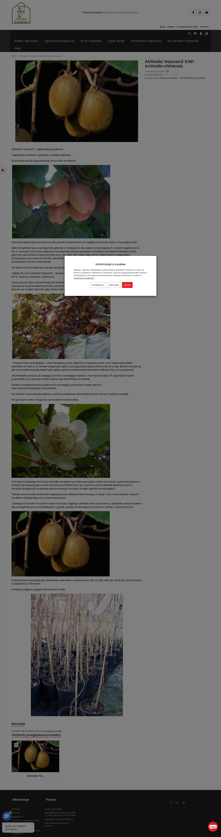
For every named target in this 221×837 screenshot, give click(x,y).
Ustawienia (98, 285)
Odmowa (114, 285)
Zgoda (127, 285)
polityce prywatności (84, 278)
